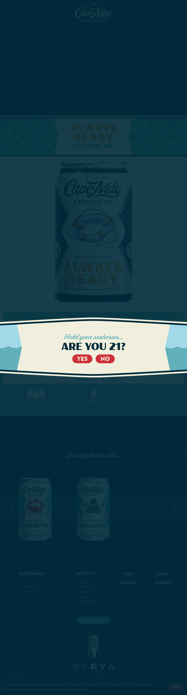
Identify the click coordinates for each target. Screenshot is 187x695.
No (105, 359)
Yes (82, 359)
